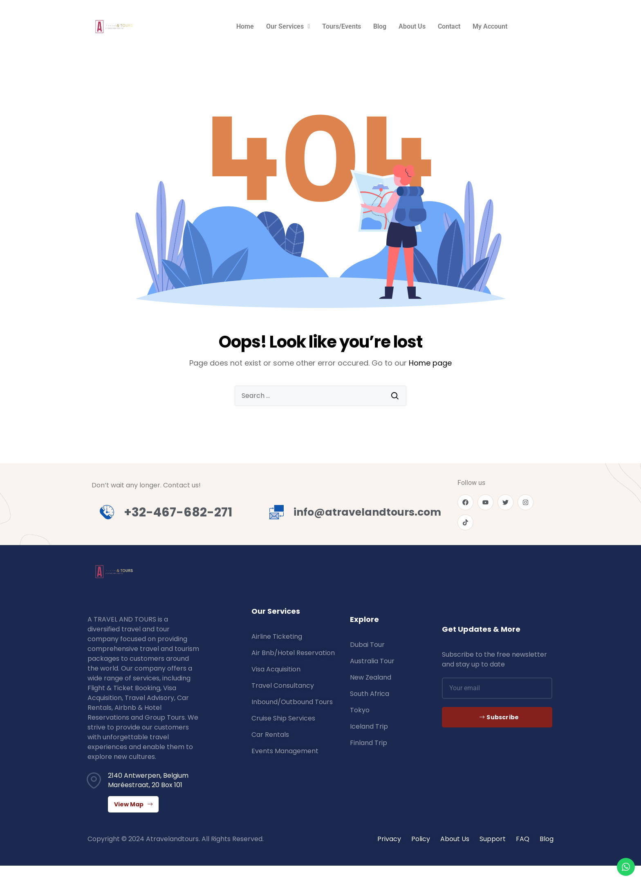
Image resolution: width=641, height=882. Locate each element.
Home (245, 26)
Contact (449, 26)
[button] (288, 26)
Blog (379, 26)
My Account (490, 26)
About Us (412, 26)
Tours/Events (341, 26)
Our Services (288, 26)
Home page (430, 363)
